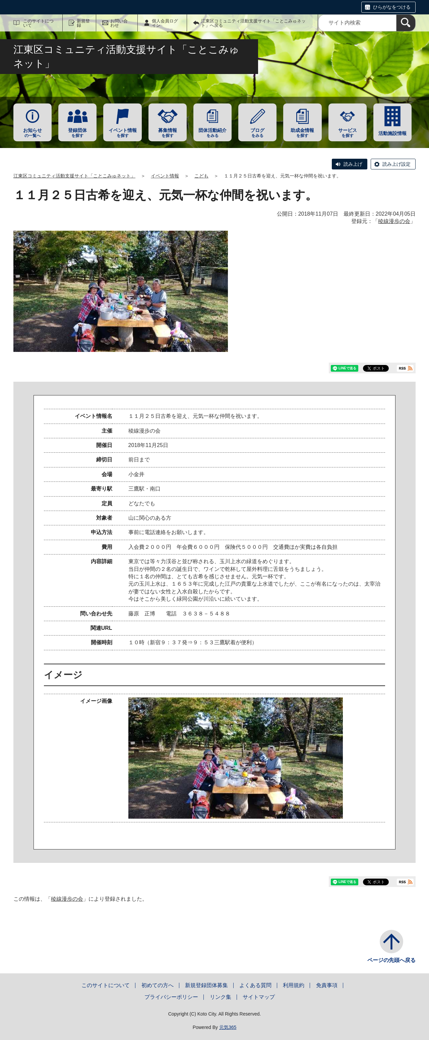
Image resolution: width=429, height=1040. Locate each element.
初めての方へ (157, 985)
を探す (77, 133)
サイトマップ (259, 997)
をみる (212, 133)
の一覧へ (32, 133)
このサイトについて (38, 23)
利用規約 (293, 985)
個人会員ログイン (165, 23)
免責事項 (327, 985)
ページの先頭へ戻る (391, 960)
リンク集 (220, 997)
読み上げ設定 (396, 164)
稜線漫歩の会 (394, 221)
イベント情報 (165, 175)
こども (201, 175)
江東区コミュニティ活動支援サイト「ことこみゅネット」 (74, 175)
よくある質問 (255, 985)
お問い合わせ (119, 23)
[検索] (406, 22)
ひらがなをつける (392, 7)
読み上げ (353, 164)
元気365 (227, 1027)
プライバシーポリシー (171, 997)
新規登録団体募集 (206, 985)
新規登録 (83, 23)
